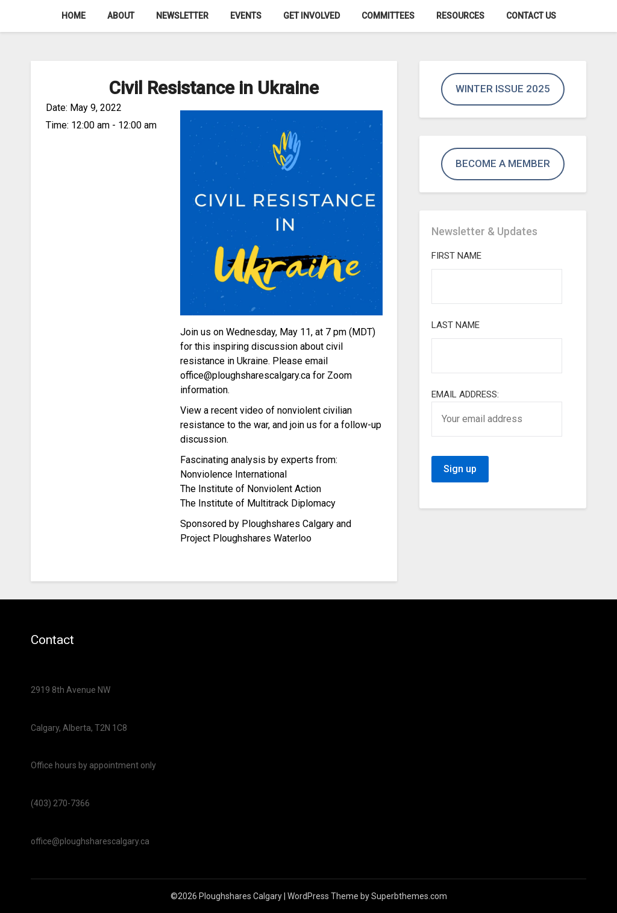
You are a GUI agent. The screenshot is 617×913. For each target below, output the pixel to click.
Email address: (496, 413)
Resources (460, 16)
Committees (388, 16)
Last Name (455, 325)
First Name (456, 255)
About (120, 16)
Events (246, 16)
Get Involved (311, 16)
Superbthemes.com (409, 896)
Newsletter (182, 16)
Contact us (531, 16)
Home (73, 16)
